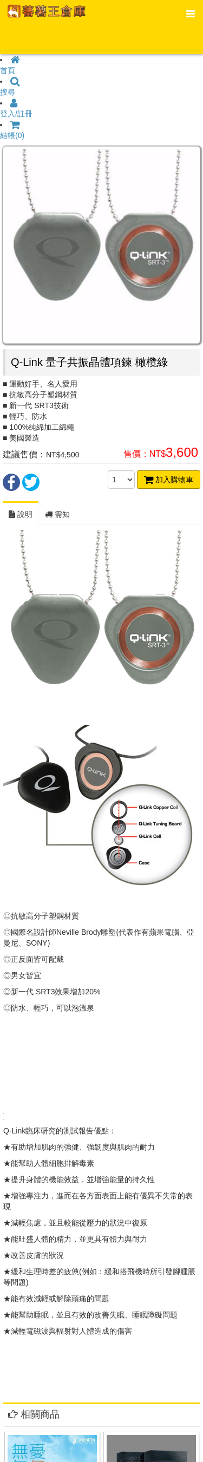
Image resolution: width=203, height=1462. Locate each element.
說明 (20, 514)
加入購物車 (168, 479)
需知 (57, 514)
